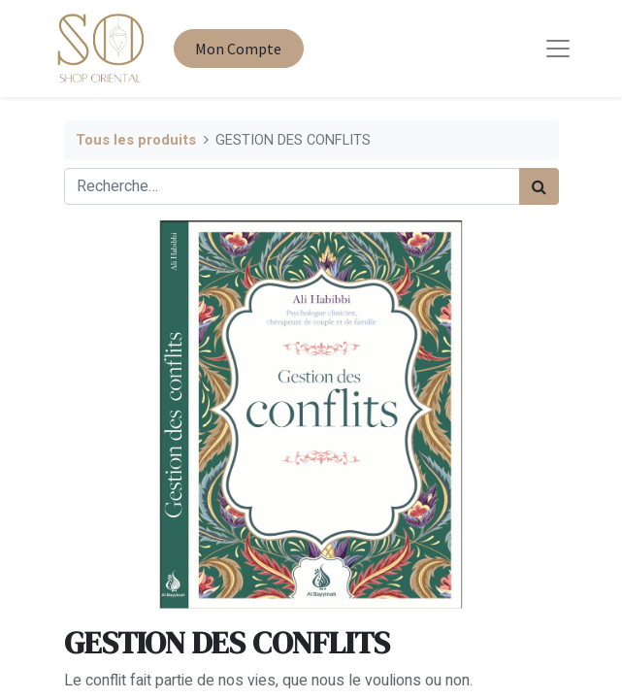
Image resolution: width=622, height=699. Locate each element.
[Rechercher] (539, 186)
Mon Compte (238, 48)
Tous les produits (136, 140)
